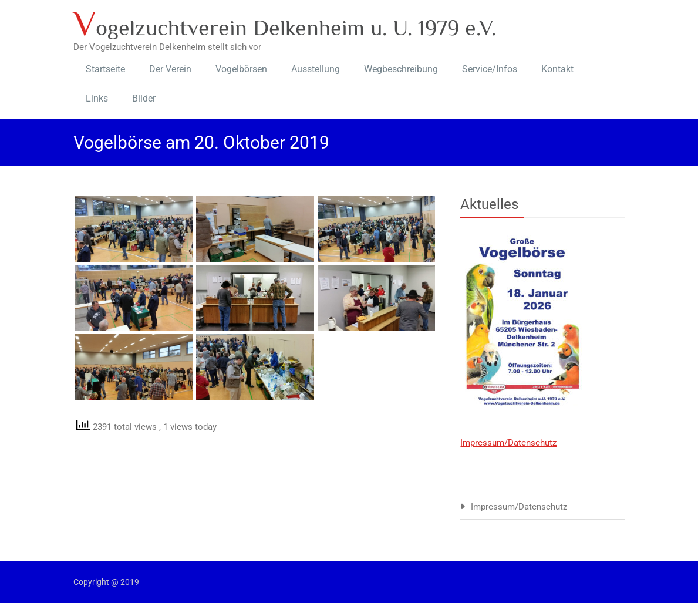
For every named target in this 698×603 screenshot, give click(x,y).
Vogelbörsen (241, 69)
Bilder (144, 98)
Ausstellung (315, 69)
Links (97, 98)
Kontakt (557, 69)
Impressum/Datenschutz (508, 442)
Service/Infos (489, 69)
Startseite (105, 69)
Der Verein (170, 69)
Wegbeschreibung (401, 69)
